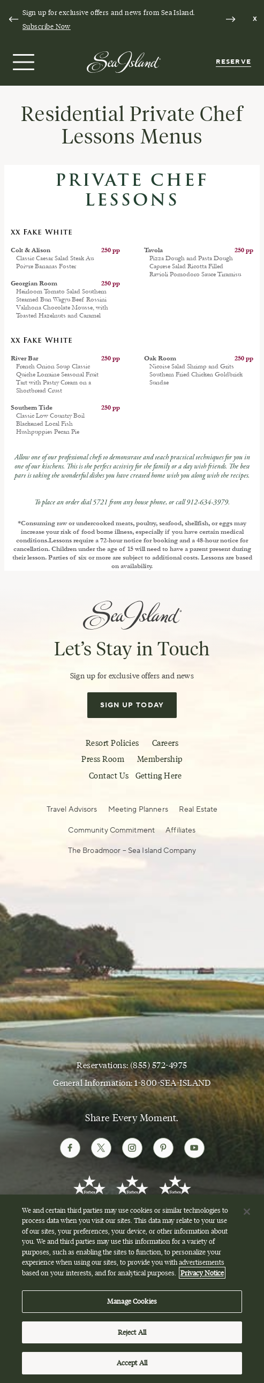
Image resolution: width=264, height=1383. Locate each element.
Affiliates (180, 830)
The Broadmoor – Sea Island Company (132, 851)
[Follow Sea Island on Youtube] (194, 1148)
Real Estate (198, 809)
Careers (165, 743)
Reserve (233, 62)
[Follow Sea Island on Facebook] (70, 1148)
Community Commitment (111, 830)
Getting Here (158, 775)
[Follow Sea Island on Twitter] (101, 1148)
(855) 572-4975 (158, 1065)
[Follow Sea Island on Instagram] (132, 1148)
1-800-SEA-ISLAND (172, 1082)
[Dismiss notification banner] (255, 19)
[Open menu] (22, 62)
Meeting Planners (138, 809)
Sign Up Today (132, 705)
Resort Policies (112, 743)
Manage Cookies (132, 1303)
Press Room (102, 759)
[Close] (247, 1214)
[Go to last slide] (13, 19)
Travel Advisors (72, 809)
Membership (160, 759)
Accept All (132, 1365)
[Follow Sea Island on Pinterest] (163, 1148)
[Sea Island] (123, 61)
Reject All (132, 1334)
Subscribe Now (46, 26)
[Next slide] (230, 19)
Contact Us (109, 775)
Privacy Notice (202, 1275)
